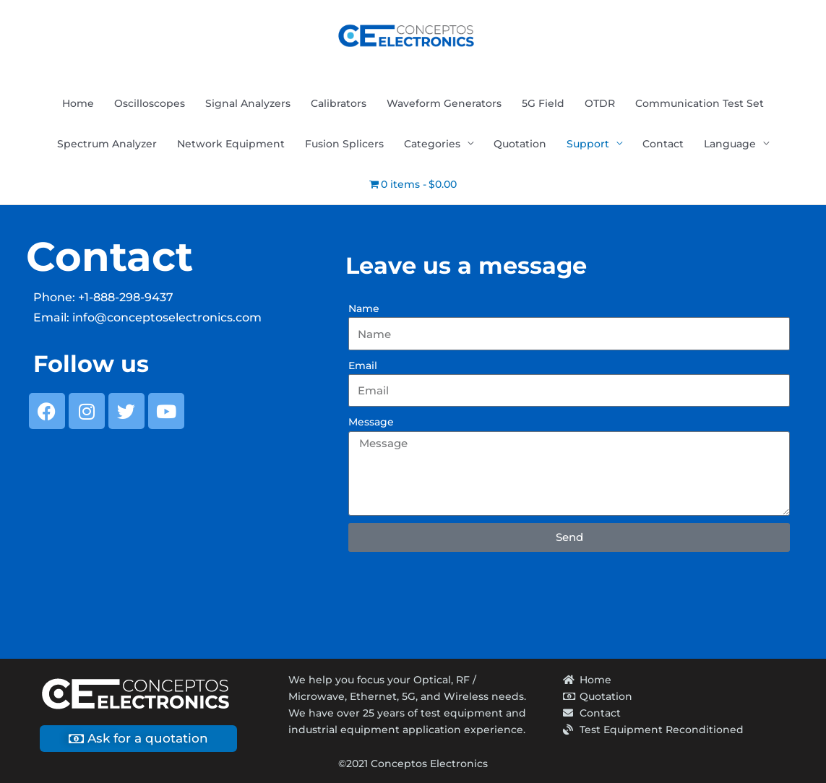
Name (363, 308)
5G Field (543, 103)
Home (78, 103)
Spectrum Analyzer (107, 143)
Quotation (520, 143)
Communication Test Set (699, 103)
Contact (663, 143)
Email (362, 365)
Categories (432, 143)
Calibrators (338, 103)
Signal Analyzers (248, 103)
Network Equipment (231, 143)
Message (371, 421)
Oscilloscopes (149, 103)
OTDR (600, 103)
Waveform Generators (444, 103)
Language (730, 143)
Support (588, 143)
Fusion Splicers (344, 143)
